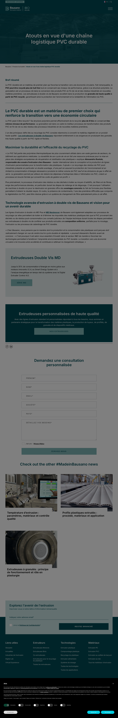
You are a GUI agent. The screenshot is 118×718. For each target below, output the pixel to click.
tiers (19, 690)
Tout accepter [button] (108, 712)
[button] (113, 683)
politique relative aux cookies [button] (53, 688)
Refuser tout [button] (93, 712)
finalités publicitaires (44, 692)
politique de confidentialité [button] (51, 687)
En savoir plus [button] (10, 712)
